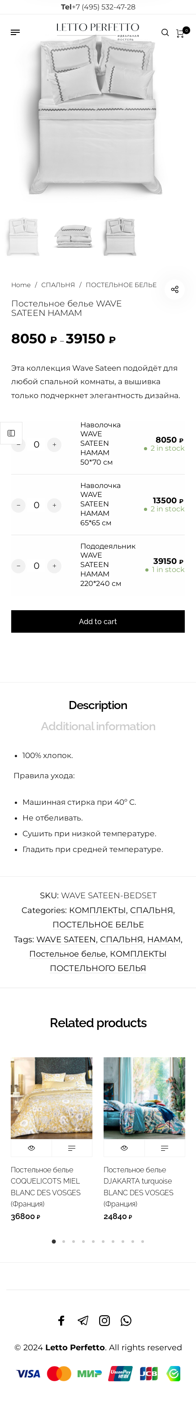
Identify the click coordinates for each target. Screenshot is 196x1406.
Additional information (98, 726)
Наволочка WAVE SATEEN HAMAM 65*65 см (100, 504)
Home (20, 285)
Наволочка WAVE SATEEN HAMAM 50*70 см (100, 443)
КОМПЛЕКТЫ (97, 910)
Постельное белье (67, 954)
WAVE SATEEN (66, 940)
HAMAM (164, 940)
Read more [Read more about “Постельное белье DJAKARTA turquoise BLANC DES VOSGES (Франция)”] (165, 1148)
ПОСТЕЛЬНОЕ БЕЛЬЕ (121, 285)
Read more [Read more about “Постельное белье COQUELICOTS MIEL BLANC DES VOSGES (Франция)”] (72, 1148)
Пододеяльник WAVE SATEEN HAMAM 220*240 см (107, 565)
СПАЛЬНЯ (58, 285)
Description (98, 705)
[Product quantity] (36, 444)
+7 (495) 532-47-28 (98, 7)
